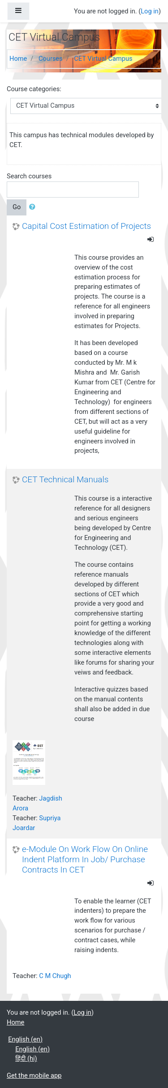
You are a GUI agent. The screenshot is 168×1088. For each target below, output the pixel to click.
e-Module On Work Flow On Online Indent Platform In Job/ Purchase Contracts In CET (85, 859)
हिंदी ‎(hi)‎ (26, 1058)
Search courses (29, 176)
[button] (34, 207)
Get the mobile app (34, 1075)
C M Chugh (55, 976)
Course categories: (34, 89)
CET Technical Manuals (65, 480)
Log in (150, 11)
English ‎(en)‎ (25, 1039)
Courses (51, 59)
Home (18, 59)
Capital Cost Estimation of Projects (86, 226)
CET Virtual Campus (103, 59)
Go (17, 207)
